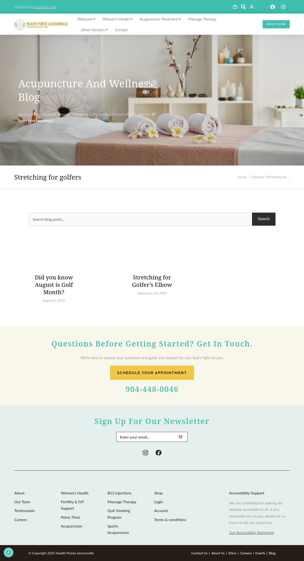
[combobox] (139, 219)
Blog (272, 553)
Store (232, 553)
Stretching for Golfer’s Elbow (152, 280)
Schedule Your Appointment (152, 372)
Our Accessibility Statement (251, 532)
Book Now (276, 24)
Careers (246, 553)
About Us (218, 553)
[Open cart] (235, 7)
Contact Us (199, 553)
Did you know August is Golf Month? (54, 284)
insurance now (45, 7)
